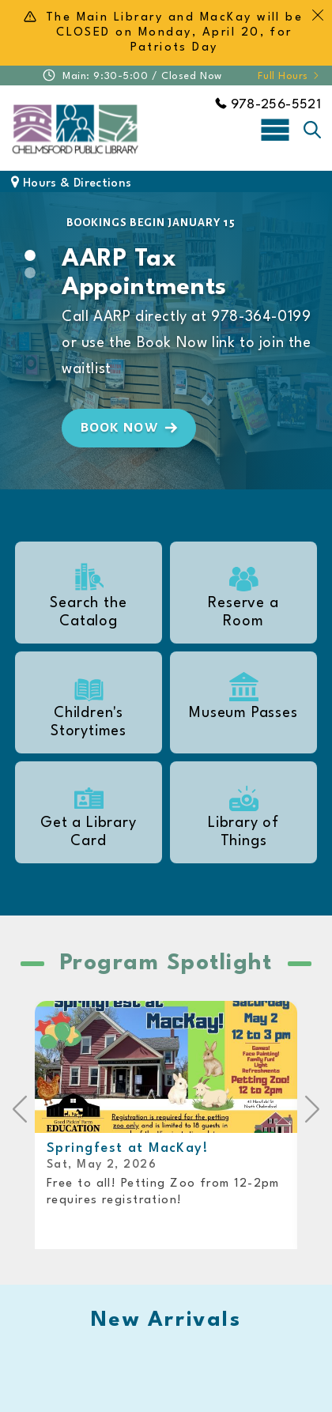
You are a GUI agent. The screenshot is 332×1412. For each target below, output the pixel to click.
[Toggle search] (312, 129)
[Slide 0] (30, 255)
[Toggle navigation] (275, 129)
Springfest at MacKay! (127, 1148)
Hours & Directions (71, 184)
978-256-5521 (268, 104)
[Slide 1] (30, 272)
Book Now (131, 428)
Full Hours (289, 76)
